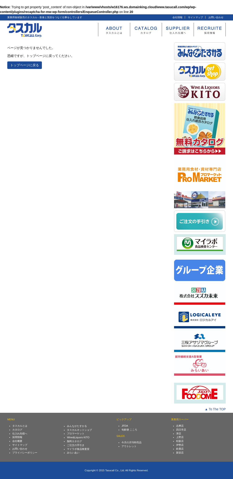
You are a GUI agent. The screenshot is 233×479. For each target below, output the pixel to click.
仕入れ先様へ (19, 433)
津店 (178, 433)
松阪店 (180, 441)
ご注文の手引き (75, 445)
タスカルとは (19, 425)
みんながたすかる (77, 426)
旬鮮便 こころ (129, 429)
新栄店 (180, 452)
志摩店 (180, 425)
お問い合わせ (215, 17)
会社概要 (17, 441)
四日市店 (181, 429)
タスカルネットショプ (79, 429)
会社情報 (177, 17)
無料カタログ (74, 441)
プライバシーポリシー (24, 452)
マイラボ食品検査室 (78, 449)
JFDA (125, 425)
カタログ (17, 429)
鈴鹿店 (180, 448)
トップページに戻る (24, 65)
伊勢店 (180, 445)
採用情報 (17, 437)
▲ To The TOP (215, 409)
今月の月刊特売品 (132, 442)
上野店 (180, 437)
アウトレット (129, 446)
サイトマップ (195, 17)
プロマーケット (75, 433)
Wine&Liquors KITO (78, 437)
